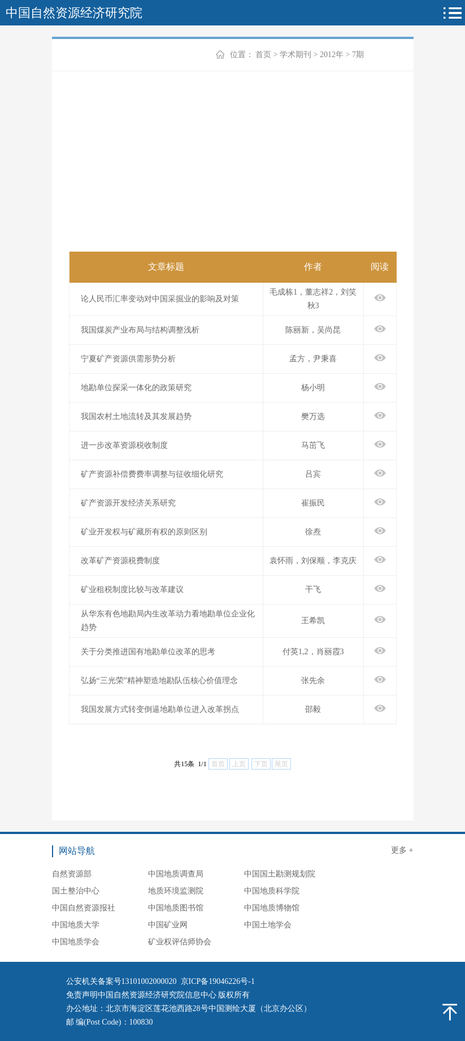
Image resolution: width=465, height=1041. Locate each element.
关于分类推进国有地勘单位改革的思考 (148, 651)
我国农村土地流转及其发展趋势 (136, 416)
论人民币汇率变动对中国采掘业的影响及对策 (160, 299)
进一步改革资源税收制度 (124, 445)
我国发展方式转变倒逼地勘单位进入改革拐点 (160, 709)
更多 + (402, 850)
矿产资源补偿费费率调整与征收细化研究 (152, 474)
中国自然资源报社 (83, 908)
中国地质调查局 (175, 874)
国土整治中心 (75, 891)
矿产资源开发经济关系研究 (128, 503)
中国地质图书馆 (175, 908)
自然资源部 (72, 874)
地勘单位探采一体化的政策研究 (136, 387)
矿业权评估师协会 (179, 942)
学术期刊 (295, 54)
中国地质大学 (75, 925)
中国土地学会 (268, 925)
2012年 (332, 54)
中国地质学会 (75, 942)
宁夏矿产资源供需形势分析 (128, 359)
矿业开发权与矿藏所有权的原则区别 (144, 532)
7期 (358, 54)
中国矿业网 (168, 925)
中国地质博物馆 (271, 908)
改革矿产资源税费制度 (120, 560)
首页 (263, 54)
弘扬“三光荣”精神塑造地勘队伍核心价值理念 (159, 680)
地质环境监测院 (175, 891)
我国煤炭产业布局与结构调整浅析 (140, 330)
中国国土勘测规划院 (279, 874)
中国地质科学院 (271, 891)
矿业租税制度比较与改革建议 (132, 589)
